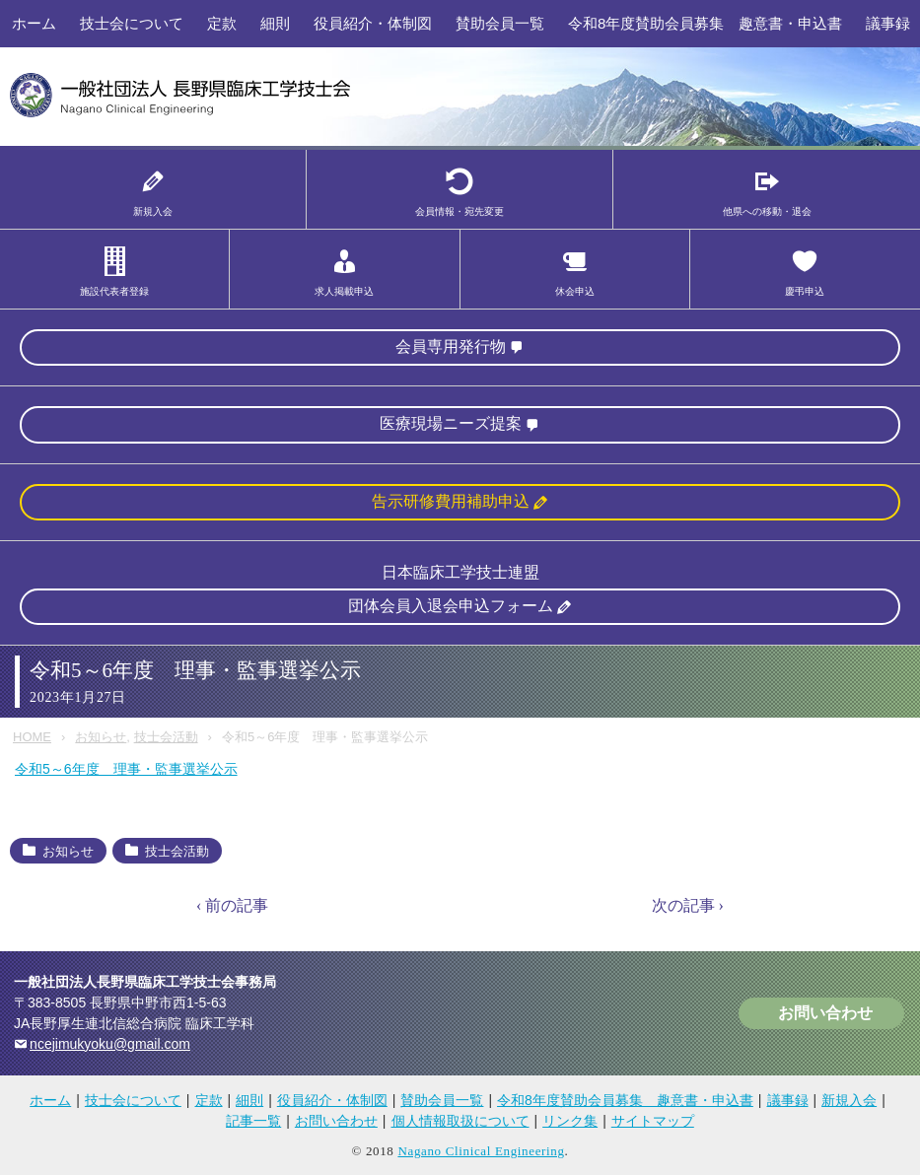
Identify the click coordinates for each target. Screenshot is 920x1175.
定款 (222, 23)
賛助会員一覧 (500, 23)
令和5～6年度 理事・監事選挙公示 (126, 769)
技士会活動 (166, 736)
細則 (275, 23)
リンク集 (570, 1121)
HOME (32, 736)
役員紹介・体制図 (373, 23)
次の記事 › (688, 905)
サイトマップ (652, 1121)
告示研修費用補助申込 (451, 501)
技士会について (131, 23)
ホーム (34, 23)
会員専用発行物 (450, 346)
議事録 (788, 1100)
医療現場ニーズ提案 (451, 423)
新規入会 (849, 1100)
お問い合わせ (825, 1012)
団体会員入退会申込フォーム (450, 605)
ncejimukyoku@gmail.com (110, 1044)
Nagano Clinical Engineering (480, 1150)
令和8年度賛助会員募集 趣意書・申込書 (705, 23)
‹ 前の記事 (232, 905)
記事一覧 (253, 1121)
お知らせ (100, 736)
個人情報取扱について (460, 1121)
